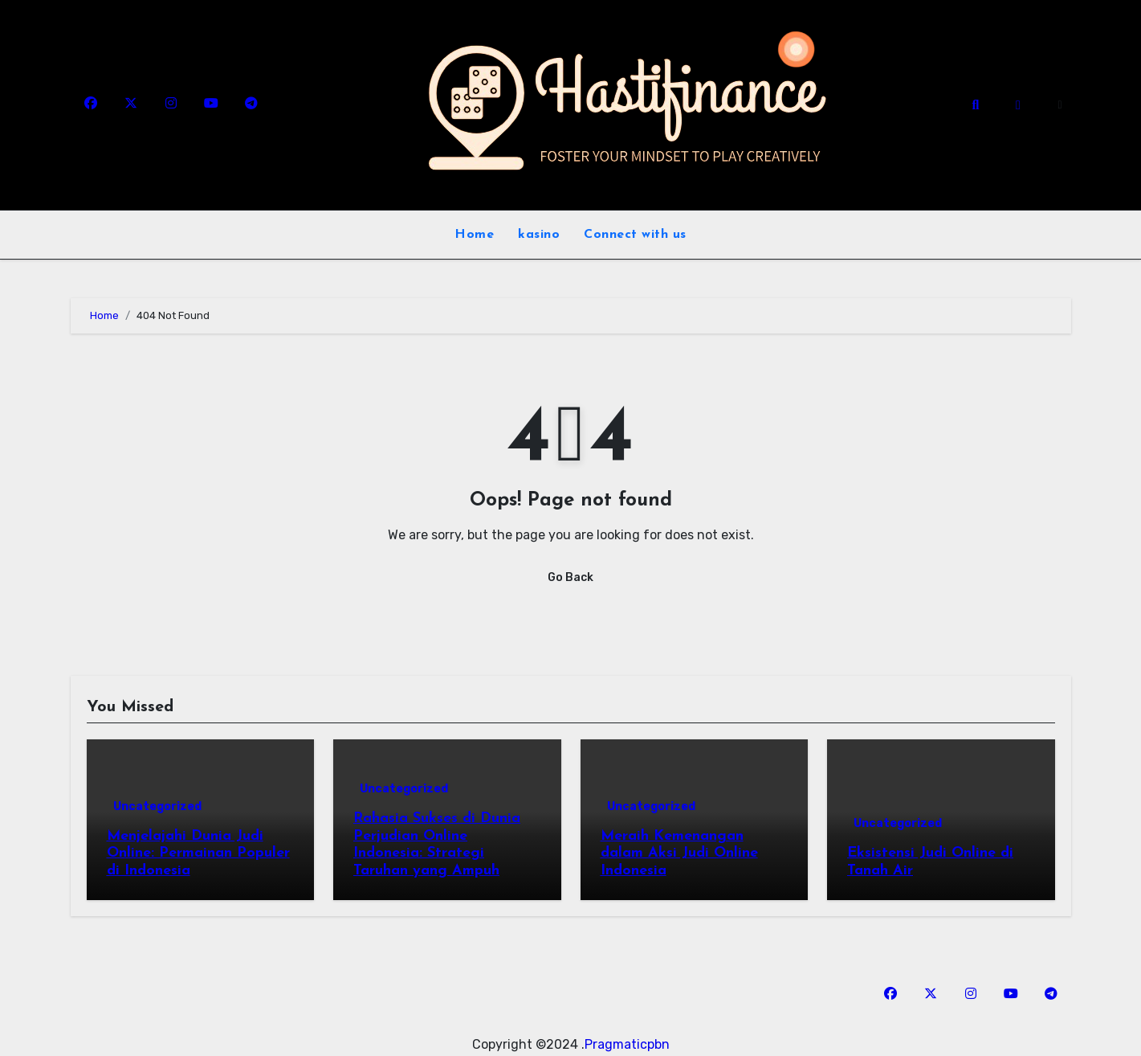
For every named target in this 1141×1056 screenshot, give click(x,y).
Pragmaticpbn (627, 1044)
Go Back (570, 577)
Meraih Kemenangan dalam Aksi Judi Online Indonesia (679, 853)
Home (474, 234)
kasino (539, 234)
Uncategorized (157, 806)
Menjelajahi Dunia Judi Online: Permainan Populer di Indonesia (198, 853)
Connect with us (635, 234)
